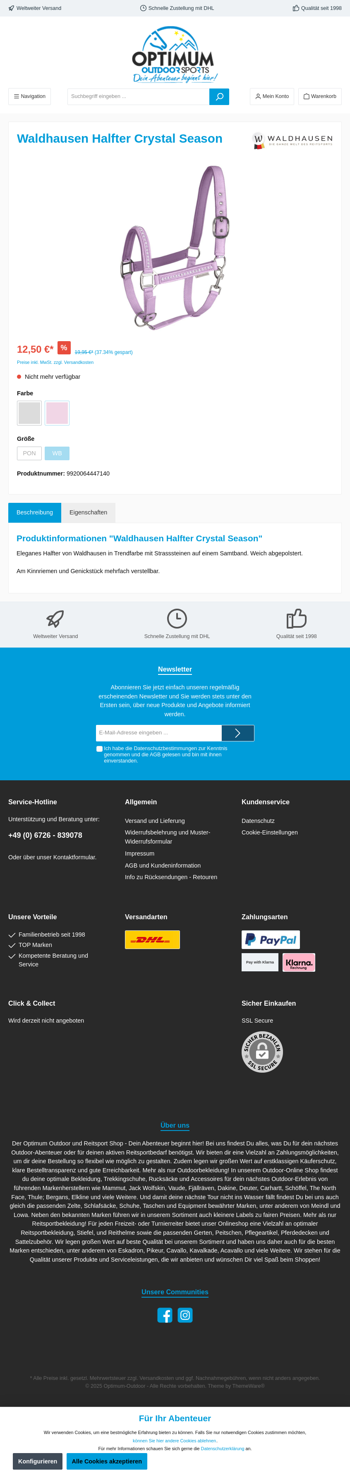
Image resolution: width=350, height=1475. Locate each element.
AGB (155, 755)
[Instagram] (185, 1315)
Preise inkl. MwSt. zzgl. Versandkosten (55, 362)
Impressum (139, 853)
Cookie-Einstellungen (270, 832)
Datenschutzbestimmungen (165, 748)
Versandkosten (156, 1378)
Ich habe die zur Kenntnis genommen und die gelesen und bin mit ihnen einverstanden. (165, 755)
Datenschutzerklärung (223, 1448)
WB (57, 453)
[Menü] (29, 96)
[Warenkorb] (320, 96)
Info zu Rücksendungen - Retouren (171, 877)
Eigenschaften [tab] (88, 512)
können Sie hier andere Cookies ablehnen (174, 1440)
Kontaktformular (74, 857)
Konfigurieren (37, 1461)
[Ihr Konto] (272, 96)
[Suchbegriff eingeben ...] (138, 96)
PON (29, 453)
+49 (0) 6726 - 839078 (45, 835)
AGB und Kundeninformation (163, 865)
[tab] (34, 513)
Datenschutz (258, 821)
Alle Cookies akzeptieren (107, 1461)
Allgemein (141, 802)
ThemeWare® (249, 1386)
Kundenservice (266, 802)
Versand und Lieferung (155, 821)
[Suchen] (219, 96)
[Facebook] (165, 1315)
